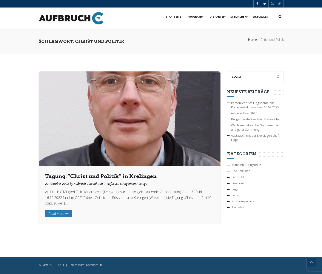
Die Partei (217, 16)
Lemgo (143, 184)
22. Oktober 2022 (57, 184)
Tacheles (237, 207)
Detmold (237, 177)
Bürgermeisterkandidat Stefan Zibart (256, 119)
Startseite (173, 16)
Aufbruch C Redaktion (88, 184)
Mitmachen (238, 16)
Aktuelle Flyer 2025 (244, 113)
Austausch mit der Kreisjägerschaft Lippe (255, 137)
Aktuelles (260, 16)
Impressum (77, 265)
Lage (234, 189)
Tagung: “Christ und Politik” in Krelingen (101, 176)
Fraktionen (238, 183)
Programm (195, 16)
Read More (58, 213)
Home (252, 40)
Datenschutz (94, 265)
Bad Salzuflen (240, 171)
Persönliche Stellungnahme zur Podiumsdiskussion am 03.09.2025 (255, 105)
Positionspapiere (243, 201)
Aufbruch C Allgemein (121, 184)
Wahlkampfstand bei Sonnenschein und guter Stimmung (255, 127)
